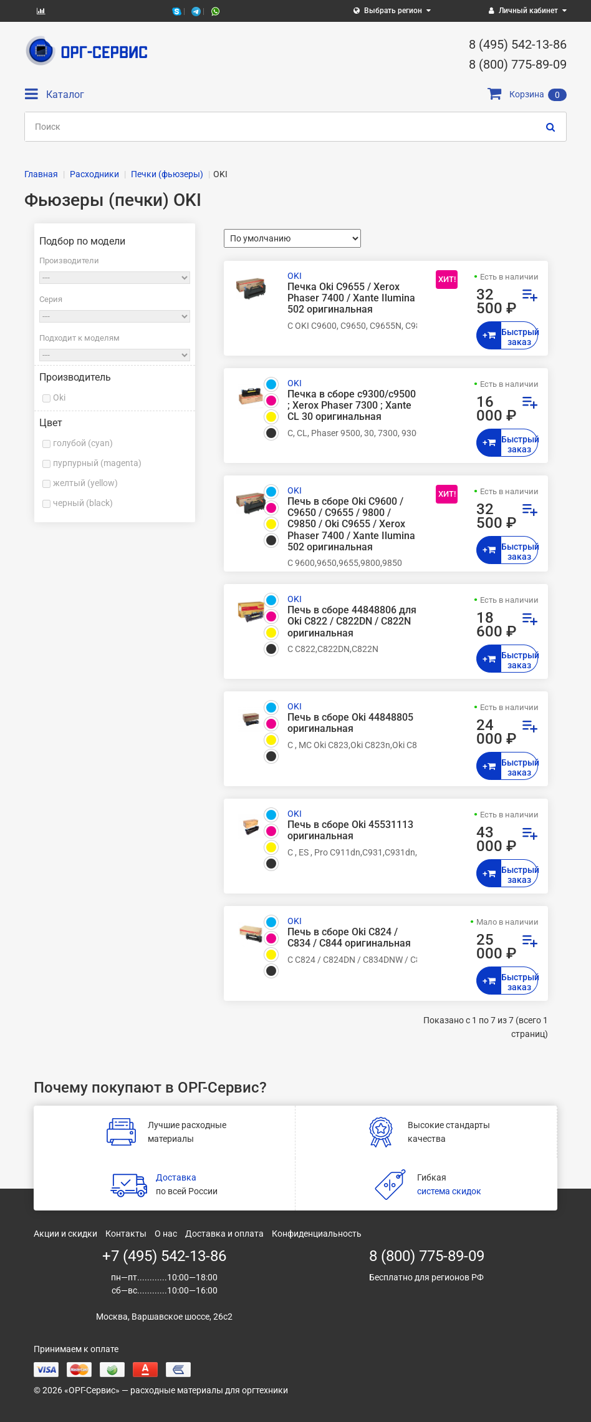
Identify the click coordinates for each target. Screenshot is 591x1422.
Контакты (126, 1234)
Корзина (527, 94)
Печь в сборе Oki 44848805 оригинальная (350, 723)
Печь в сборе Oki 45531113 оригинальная (350, 830)
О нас (166, 1234)
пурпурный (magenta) (97, 463)
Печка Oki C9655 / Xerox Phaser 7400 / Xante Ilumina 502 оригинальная (351, 298)
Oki (59, 397)
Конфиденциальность (317, 1234)
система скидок (449, 1191)
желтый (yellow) (85, 483)
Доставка (176, 1177)
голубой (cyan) (83, 443)
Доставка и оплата (224, 1234)
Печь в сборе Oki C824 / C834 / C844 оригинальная (349, 938)
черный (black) (83, 503)
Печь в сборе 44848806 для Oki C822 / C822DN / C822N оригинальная (351, 621)
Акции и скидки (65, 1234)
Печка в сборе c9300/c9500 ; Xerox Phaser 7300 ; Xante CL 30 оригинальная (351, 405)
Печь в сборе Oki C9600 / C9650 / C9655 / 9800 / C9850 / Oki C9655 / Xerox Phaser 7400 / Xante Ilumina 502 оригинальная (351, 524)
